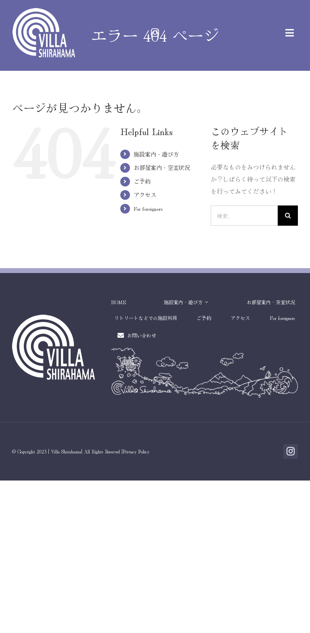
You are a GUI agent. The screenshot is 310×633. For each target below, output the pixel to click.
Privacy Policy (136, 451)
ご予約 (142, 181)
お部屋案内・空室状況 (162, 167)
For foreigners (148, 208)
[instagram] (155, 32)
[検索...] (244, 215)
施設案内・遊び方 (156, 154)
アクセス (145, 195)
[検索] (288, 215)
